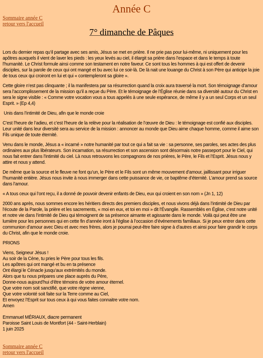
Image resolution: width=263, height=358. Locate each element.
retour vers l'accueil (23, 24)
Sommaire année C (23, 18)
